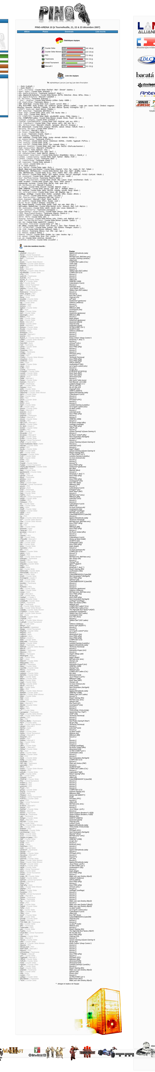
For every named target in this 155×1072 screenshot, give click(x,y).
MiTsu (22, 691)
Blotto (22, 322)
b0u (21, 283)
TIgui (22, 911)
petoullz (23, 772)
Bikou (22, 311)
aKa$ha (23, 257)
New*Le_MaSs (25, 721)
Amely (22, 262)
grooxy (22, 488)
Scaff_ (22, 844)
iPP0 (22, 514)
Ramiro (22, 813)
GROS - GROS (24, 150)
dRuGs (22, 424)
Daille (22, 378)
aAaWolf (23, 253)
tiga (21, 910)
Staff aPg (23, 885)
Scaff (22, 843)
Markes (22, 650)
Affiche (27, 32)
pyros (22, 800)
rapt (21, 816)
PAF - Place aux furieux (27, 197)
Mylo (22, 703)
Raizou (22, 811)
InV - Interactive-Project (27, 153)
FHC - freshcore (24, 143)
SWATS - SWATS (25, 215)
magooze (23, 636)
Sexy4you (23, 855)
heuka (22, 498)
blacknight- (24, 315)
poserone (23, 786)
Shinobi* (23, 864)
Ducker (22, 428)
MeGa (22, 678)
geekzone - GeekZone (27, 146)
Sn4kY (22, 874)
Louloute (23, 618)
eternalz (23, 445)
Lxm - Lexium (23, 164)
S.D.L (22, 836)
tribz (21, 924)
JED (21, 527)
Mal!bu (22, 643)
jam (21, 523)
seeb (22, 848)
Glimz (22, 483)
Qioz (22, 802)
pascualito (23, 765)
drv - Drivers (23, 132)
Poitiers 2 (23, 784)
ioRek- (22, 513)
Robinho (23, 829)
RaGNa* (23, 809)
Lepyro (22, 599)
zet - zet (21, 238)
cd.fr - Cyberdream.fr (26, 123)
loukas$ (23, 617)
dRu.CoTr (23, 423)
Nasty (22, 714)
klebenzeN (24, 571)
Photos (45, 32)
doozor (22, 408)
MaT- (22, 659)
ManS (22, 645)
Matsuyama (24, 663)
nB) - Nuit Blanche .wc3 (27, 185)
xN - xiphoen (23, 236)
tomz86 (22, 919)
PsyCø (22, 791)
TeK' (21, 904)
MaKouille (23, 641)
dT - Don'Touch (24, 130)
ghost (22, 477)
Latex (22, 590)
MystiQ (22, 705)
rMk (21, 827)
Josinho (23, 535)
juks (21, 543)
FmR (22, 456)
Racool (22, 807)
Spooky (22, 881)
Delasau (23, 387)
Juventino (23, 548)
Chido (22, 355)
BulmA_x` (23, 338)
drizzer (22, 419)
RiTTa (22, 825)
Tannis (22, 899)
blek (21, 320)
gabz (22, 470)
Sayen (22, 841)
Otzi (21, 756)
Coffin (22, 368)
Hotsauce (23, 502)
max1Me (23, 668)
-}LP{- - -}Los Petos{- (26, 90)
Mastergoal (24, 656)
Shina (22, 860)
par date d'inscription (80, 83)
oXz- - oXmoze (24, 196)
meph (22, 682)
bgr (21, 302)
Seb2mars (24, 846)
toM (21, 917)
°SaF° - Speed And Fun (27, 210)
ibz (21, 504)
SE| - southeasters (25, 208)
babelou (23, 288)
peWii (22, 774)
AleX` (22, 258)
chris (22, 362)
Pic (21, 776)
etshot (22, 447)
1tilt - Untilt (22, 229)
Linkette (23, 610)
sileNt (22, 867)
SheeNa (23, 857)
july (21, 544)
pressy (22, 790)
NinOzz (22, 728)
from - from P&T (24, 144)
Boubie (22, 329)
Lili (21, 606)
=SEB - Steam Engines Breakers (30, 213)
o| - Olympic (23, 187)
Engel (22, 437)
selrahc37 (23, 850)
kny (21, 574)
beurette (23, 299)
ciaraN (22, 364)
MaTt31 (23, 664)
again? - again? (24, 91)
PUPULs (23, 799)
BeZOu (22, 301)
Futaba (22, 465)
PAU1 (22, 767)
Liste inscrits (101, 32)
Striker (22, 890)
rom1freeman (25, 832)
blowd (22, 324)
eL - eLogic (23, 134)
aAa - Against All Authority (28, 93)
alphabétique (54, 83)
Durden (22, 430)
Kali (21, 557)
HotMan (23, 500)
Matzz (22, 666)
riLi (21, 823)
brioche (22, 336)
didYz (22, 394)
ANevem (23, 264)
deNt (22, 389)
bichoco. (23, 306)
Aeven (22, 255)
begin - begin (23, 113)
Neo (21, 719)
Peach (22, 768)
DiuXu (22, 400)
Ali (21, 260)
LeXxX (22, 603)
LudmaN (23, 622)
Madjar (22, 629)
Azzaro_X (23, 280)
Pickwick (23, 777)
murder (22, 701)
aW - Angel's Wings (26, 102)
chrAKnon (23, 361)
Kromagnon (24, 578)
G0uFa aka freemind (27, 467)
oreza (22, 753)
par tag (69, 83)
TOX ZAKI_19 (25, 922)
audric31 (23, 276)
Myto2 (22, 708)
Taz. (21, 901)
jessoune (23, 528)
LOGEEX (23, 611)
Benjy (22, 297)
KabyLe (23, 551)
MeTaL (22, 684)
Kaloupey (23, 558)
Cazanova (23, 350)
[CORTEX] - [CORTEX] (27, 240)
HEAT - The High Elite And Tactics (31, 220)
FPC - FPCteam (24, 141)
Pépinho (23, 770)
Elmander (23, 433)
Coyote (22, 370)
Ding (22, 396)
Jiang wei (23, 530)
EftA (21, 431)
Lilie (21, 608)
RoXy (22, 834)
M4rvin (22, 626)
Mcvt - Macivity (24, 167)
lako (21, 588)
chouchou (23, 359)
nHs (21, 724)
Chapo (22, 352)
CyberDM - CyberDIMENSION (29, 121)
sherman (23, 859)
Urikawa (23, 936)
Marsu (22, 654)
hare (21, 493)
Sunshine (23, 892)
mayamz (23, 673)
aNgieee (23, 265)
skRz (22, 869)
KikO (22, 565)
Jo (21, 534)
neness (22, 717)
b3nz (22, 285)
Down (22, 410)
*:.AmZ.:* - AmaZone (26, 100)
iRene (22, 518)
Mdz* (22, 677)
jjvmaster (23, 532)
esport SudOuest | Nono (28, 444)
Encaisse (23, 435)
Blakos (22, 317)
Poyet (22, 788)
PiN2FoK (23, 779)
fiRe (21, 453)
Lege (22, 594)
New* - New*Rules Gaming (28, 178)
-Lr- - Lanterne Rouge (26, 160)
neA (21, 716)
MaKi (22, 640)
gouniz (22, 486)
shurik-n (23, 866)
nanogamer (24, 712)
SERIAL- (23, 853)
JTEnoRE (23, 539)
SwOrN (22, 894)
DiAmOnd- (24, 392)
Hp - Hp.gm (23, 151)
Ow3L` (22, 758)
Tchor (22, 903)
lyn (21, 624)
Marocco (23, 652)
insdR (22, 509)
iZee (21, 521)
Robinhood (24, 830)
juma (22, 546)
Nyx (21, 742)
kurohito (23, 583)
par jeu (63, 83)
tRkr (21, 926)
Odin (22, 744)
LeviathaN (23, 601)
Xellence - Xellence (26, 234)
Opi (21, 751)
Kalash (22, 555)
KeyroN (22, 562)
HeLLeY (23, 497)
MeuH (22, 686)
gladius (22, 481)
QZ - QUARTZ (24, 201)
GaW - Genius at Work (27, 148)
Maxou (22, 670)
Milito (22, 689)
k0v (21, 550)
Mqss (22, 696)
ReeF (22, 820)
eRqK (22, 442)
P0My (22, 760)
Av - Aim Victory (24, 98)
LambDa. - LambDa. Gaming (29, 159)
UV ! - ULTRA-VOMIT (26, 227)
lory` (21, 615)
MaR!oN (23, 647)
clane (22, 366)
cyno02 (22, 373)
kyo (21, 585)
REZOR (23, 821)
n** (21, 710)
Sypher (22, 897)
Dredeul (23, 414)
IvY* (21, 520)
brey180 (23, 334)
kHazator (23, 564)
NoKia (22, 733)
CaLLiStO (23, 343)
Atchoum (23, 271)
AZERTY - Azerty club (26, 109)
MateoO (23, 661)
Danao (22, 380)
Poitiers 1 (23, 783)
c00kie (22, 340)
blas (21, 318)
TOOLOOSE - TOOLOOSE (28, 224)
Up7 (21, 934)
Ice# (21, 505)
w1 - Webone (23, 231)
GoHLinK (23, 484)
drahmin (23, 412)
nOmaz (22, 735)
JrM (21, 537)
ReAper (23, 818)
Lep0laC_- (24, 597)
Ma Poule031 (25, 627)
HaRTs (22, 495)
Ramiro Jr (23, 814)
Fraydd (22, 463)
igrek (22, 507)
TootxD (22, 920)
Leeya (22, 592)
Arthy (22, 269)
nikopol (22, 726)
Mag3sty (23, 631)
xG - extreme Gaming (26, 139)
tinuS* (22, 915)
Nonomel (23, 737)
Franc (22, 460)
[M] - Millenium (24, 174)
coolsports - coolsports (27, 120)
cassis (22, 347)
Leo (21, 596)
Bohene (23, 327)
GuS (21, 491)
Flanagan (23, 454)
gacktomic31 (24, 472)
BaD (21, 290)
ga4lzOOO (24, 468)
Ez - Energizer (24, 136)
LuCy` (22, 620)
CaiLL (22, 341)
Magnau (23, 633)
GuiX (22, 490)
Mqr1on (23, 694)
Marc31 (22, 648)
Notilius (22, 740)
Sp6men (23, 880)
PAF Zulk (23, 763)
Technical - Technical (26, 219)
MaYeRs (23, 675)
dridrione (23, 415)
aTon (22, 274)
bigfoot (22, 308)
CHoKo (22, 357)
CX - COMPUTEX (25, 116)
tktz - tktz (22, 222)
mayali (22, 671)
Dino (22, 398)
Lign (21, 604)
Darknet (23, 382)
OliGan (22, 749)
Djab (22, 401)
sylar (22, 896)
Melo (22, 680)
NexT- (22, 723)
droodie (22, 421)
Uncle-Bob (24, 933)
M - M (21, 166)
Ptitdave (23, 795)
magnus (23, 634)
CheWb (22, 354)
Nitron (22, 730)
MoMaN (23, 693)
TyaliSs (22, 931)
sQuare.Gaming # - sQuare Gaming (31, 211)
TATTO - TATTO (24, 217)
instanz (22, 511)
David (22, 384)
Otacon (22, 754)
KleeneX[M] (24, 573)
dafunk (22, 377)
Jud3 (22, 541)
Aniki (22, 267)
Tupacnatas (24, 927)
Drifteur (22, 417)
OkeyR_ (23, 747)
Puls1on (23, 797)
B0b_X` (22, 281)
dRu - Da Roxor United (27, 125)
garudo (22, 475)
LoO (21, 613)
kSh (21, 581)
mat (21, 657)
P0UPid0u (23, 761)
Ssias (22, 883)
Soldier (22, 878)
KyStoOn (23, 587)
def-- (22, 385)
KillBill (22, 567)
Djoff (21, 405)
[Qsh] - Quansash (25, 199)
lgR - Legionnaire (25, 162)
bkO (21, 313)
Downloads (69, 32)
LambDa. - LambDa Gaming (29, 157)
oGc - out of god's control (28, 192)
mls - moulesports (25, 176)
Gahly (22, 474)
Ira (21, 516)
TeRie (22, 908)
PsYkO (22, 793)
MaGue (22, 638)
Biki (21, 310)
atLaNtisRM (24, 272)
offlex (22, 746)
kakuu (22, 553)
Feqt (21, 451)
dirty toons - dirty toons (27, 129)
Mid (21, 687)
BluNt (22, 325)
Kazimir (22, 560)
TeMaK (22, 906)
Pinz (21, 781)
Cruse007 (23, 371)
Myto (22, 707)
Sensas (22, 851)
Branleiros (23, 332)
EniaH (22, 438)
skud (22, 871)
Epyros (22, 440)
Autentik (23, 278)
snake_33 (23, 876)
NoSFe (22, 738)
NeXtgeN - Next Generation (28, 180)
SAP (21, 839)
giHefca (23, 479)
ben (21, 295)
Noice (22, 731)
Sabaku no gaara (26, 837)
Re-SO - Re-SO (24, 203)
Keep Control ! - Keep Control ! (30, 155)
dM (21, 407)
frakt (21, 458)
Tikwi (22, 913)
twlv (21, 929)
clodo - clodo (23, 114)
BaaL (22, 287)
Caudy (22, 348)
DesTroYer (24, 391)
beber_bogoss (25, 294)
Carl (21, 345)
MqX (22, 698)
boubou (22, 331)
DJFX (22, 403)
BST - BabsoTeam (25, 111)
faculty (22, 449)
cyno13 (22, 375)
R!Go (22, 804)
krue (21, 580)
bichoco (23, 304)
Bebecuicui (24, 292)
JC (21, 525)
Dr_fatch (23, 426)
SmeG (22, 873)
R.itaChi (23, 806)
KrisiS (22, 576)
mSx (21, 700)
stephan (23, 889)
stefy (22, 887)
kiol (21, 569)
